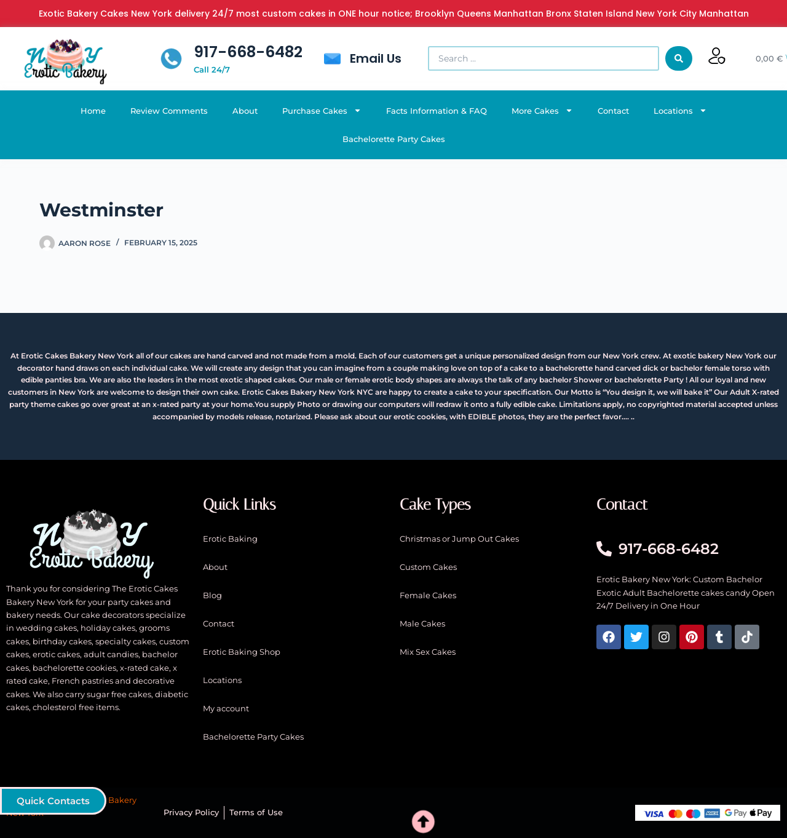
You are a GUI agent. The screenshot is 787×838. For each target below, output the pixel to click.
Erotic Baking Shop (241, 652)
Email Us (375, 58)
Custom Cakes (428, 567)
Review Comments (169, 111)
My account (226, 708)
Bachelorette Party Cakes (393, 139)
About (245, 111)
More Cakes (542, 110)
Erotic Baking (230, 539)
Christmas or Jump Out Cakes (459, 539)
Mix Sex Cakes (428, 652)
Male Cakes (422, 623)
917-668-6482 (248, 52)
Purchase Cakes (322, 110)
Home (93, 111)
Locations (680, 110)
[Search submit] (678, 58)
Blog (212, 595)
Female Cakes (428, 595)
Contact (613, 111)
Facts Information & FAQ (436, 111)
